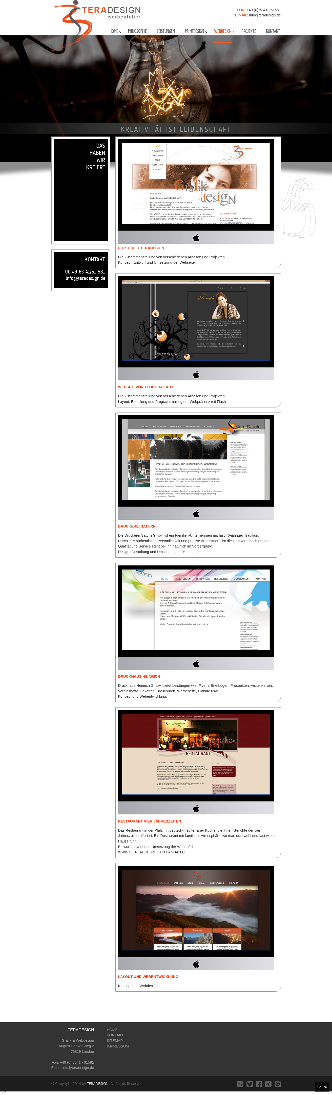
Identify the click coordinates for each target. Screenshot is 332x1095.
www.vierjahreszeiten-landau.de (152, 852)
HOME (112, 1030)
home (114, 31)
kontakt (273, 31)
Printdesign (194, 31)
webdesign (222, 31)
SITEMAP (115, 1041)
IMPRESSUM (118, 1046)
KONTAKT (115, 1035)
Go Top (322, 1086)
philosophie (137, 31)
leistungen (166, 31)
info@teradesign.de (265, 15)
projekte (249, 31)
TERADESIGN (98, 1083)
